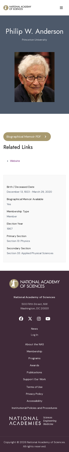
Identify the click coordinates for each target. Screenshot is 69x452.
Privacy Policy (34, 394)
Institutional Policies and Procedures (34, 408)
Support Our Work (34, 379)
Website (15, 161)
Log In (34, 335)
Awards (34, 365)
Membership (34, 351)
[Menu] (61, 7)
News (34, 328)
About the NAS (34, 344)
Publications (34, 372)
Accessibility (34, 401)
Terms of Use (34, 387)
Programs (34, 358)
